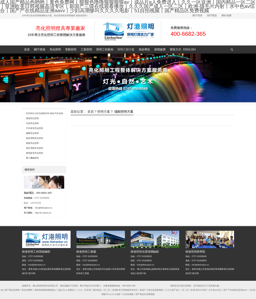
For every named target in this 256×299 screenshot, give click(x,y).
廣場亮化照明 (32, 118)
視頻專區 (144, 49)
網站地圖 (226, 15)
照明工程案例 (104, 49)
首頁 (27, 49)
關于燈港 (197, 15)
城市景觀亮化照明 (34, 148)
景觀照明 (70, 49)
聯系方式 (175, 49)
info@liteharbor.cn (43, 208)
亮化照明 (55, 49)
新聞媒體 (160, 49)
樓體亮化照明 (32, 133)
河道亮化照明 (32, 123)
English (189, 49)
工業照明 (86, 49)
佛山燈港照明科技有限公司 (45, 285)
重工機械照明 (32, 158)
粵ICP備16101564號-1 (90, 285)
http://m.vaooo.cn (43, 213)
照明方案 (103, 111)
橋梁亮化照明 (32, 143)
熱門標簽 (212, 15)
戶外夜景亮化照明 (34, 128)
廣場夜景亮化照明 (34, 153)
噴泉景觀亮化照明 (34, 138)
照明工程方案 (125, 49)
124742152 (35, 203)
